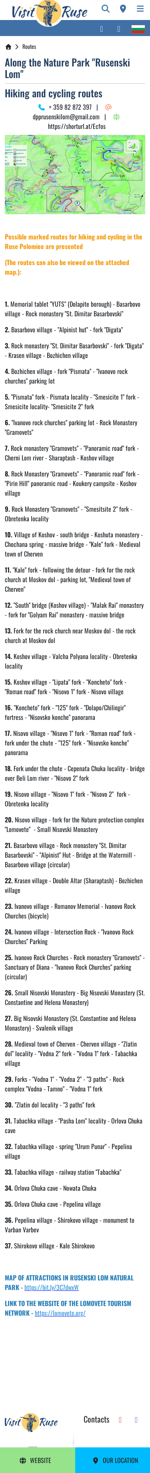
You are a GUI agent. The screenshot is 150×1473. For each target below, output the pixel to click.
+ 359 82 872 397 (65, 107)
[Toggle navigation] (140, 8)
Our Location (115, 1460)
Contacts (96, 1419)
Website (35, 1460)
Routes (29, 46)
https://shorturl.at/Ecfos (83, 122)
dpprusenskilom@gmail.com (71, 112)
